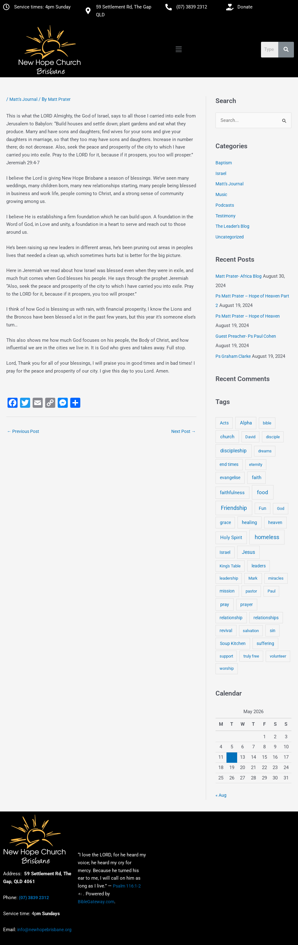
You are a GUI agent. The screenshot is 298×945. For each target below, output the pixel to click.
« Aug (221, 795)
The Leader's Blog (232, 226)
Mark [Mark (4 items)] (253, 578)
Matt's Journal (23, 99)
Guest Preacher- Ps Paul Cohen (246, 336)
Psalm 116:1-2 (127, 885)
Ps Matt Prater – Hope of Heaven (248, 316)
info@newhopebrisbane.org (44, 929)
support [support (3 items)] (226, 656)
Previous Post (23, 431)
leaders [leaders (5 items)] (259, 565)
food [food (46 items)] (262, 492)
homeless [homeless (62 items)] (267, 537)
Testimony (226, 215)
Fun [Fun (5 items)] (262, 508)
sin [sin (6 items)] (272, 630)
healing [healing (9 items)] (249, 522)
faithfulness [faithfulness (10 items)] (232, 492)
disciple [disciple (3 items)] (273, 436)
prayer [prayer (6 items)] (246, 604)
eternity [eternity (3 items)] (255, 464)
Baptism (224, 162)
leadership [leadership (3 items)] (229, 578)
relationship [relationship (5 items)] (231, 617)
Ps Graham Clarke (233, 356)
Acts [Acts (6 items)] (224, 423)
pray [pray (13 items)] (224, 604)
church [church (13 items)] (227, 437)
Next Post (183, 431)
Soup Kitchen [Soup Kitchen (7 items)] (233, 643)
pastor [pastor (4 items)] (251, 591)
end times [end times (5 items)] (229, 464)
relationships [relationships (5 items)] (266, 617)
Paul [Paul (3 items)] (271, 591)
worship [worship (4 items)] (227, 668)
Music (221, 194)
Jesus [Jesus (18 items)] (248, 552)
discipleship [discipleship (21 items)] (233, 451)
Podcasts (225, 205)
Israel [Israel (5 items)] (225, 552)
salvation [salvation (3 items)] (251, 630)
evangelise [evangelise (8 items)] (230, 478)
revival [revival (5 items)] (226, 630)
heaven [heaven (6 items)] (275, 522)
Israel (221, 173)
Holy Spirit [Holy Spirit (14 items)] (231, 538)
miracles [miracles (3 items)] (276, 578)
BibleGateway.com (96, 901)
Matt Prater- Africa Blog (239, 276)
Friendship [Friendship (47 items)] (234, 508)
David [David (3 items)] (250, 436)
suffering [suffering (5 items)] (265, 643)
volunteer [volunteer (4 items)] (278, 656)
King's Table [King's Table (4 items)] (230, 566)
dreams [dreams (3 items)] (265, 451)
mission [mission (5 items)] (227, 590)
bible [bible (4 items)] (267, 423)
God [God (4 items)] (280, 508)
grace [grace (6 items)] (225, 522)
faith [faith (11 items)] (256, 478)
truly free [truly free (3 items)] (251, 656)
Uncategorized (230, 237)
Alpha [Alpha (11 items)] (246, 423)
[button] (178, 49)
